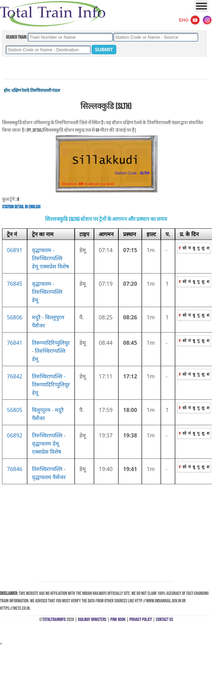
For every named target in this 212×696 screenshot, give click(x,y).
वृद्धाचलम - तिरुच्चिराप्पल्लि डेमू (47, 292)
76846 (14, 469)
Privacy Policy (141, 619)
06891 (14, 250)
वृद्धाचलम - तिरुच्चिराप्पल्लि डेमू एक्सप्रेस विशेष (50, 258)
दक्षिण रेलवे (20, 90)
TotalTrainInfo (53, 619)
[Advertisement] (106, 68)
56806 (14, 317)
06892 (14, 435)
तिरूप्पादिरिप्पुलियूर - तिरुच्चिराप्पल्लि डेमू (51, 351)
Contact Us (164, 619)
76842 (14, 376)
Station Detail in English (21, 207)
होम (7, 90)
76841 (14, 342)
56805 (14, 410)
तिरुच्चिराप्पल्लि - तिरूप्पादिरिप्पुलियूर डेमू (51, 384)
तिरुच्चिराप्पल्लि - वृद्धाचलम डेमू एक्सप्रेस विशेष (48, 443)
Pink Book (118, 619)
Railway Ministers (92, 619)
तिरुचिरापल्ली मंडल (45, 90)
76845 (14, 283)
